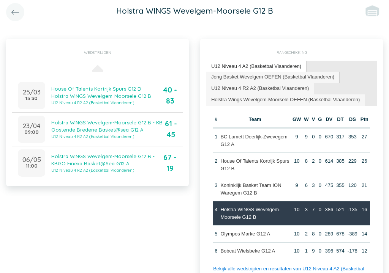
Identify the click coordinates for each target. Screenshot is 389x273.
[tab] (256, 66)
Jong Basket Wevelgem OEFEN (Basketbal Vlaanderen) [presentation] (272, 77)
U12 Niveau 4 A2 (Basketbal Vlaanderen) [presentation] (256, 66)
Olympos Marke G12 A (245, 234)
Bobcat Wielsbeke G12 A (247, 251)
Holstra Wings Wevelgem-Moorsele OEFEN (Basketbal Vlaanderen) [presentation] (285, 99)
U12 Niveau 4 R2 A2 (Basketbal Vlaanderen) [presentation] (260, 88)
